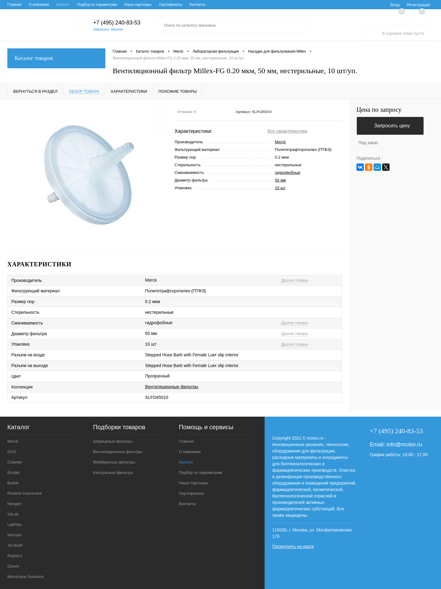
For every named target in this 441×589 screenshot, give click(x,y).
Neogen (14, 503)
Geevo (13, 566)
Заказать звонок (108, 29)
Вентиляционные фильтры (171, 386)
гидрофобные (287, 172)
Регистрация (418, 4)
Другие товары (294, 280)
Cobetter (15, 462)
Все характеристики (287, 131)
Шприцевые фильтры (113, 441)
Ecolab (13, 472)
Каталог (63, 4)
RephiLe (14, 555)
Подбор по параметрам (97, 4)
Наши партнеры (138, 4)
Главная (14, 4)
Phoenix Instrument (24, 493)
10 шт (280, 188)
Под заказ (368, 142)
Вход (394, 4)
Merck (280, 142)
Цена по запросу (378, 110)
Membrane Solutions (25, 576)
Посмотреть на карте (293, 546)
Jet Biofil (14, 545)
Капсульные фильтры (113, 472)
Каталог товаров (56, 58)
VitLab (13, 514)
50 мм (280, 180)
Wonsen (14, 535)
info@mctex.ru (404, 444)
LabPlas (14, 524)
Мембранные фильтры (114, 462)
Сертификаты (170, 4)
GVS (11, 451)
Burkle (13, 483)
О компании (39, 4)
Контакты (197, 4)
